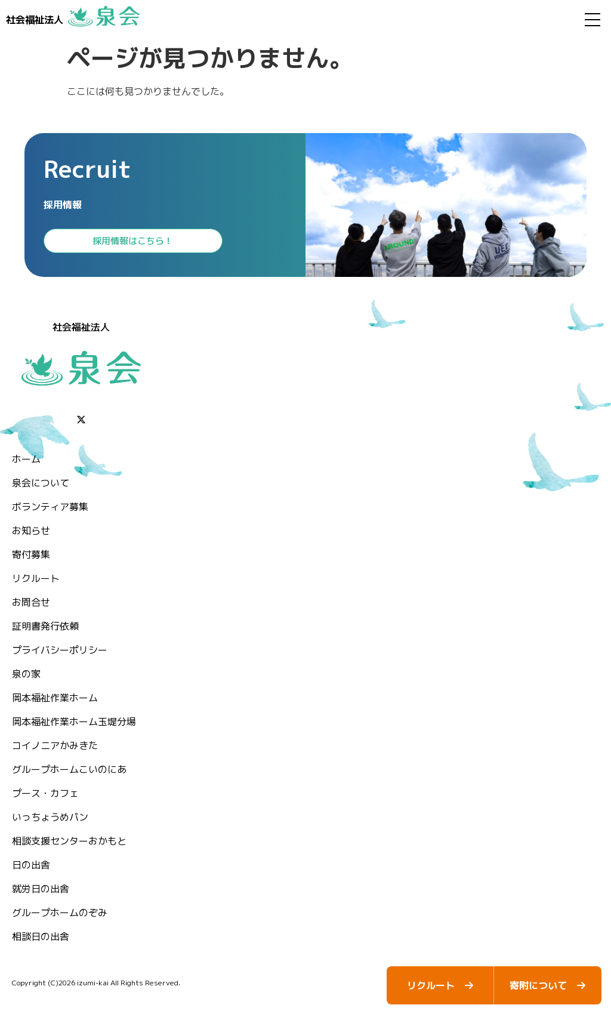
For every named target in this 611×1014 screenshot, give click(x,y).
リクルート (36, 578)
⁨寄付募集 (31, 554)
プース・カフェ (45, 793)
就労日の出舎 (40, 888)
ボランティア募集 (50, 506)
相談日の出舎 (40, 936)
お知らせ (31, 530)
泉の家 (26, 673)
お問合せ (31, 602)
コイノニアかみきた (55, 745)
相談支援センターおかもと (69, 840)
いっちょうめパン (50, 817)
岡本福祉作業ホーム (55, 697)
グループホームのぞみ (59, 912)
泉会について (40, 482)
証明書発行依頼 (45, 626)
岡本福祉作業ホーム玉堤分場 (74, 721)
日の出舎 (31, 864)
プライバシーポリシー (59, 650)
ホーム (26, 459)
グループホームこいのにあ (69, 769)
